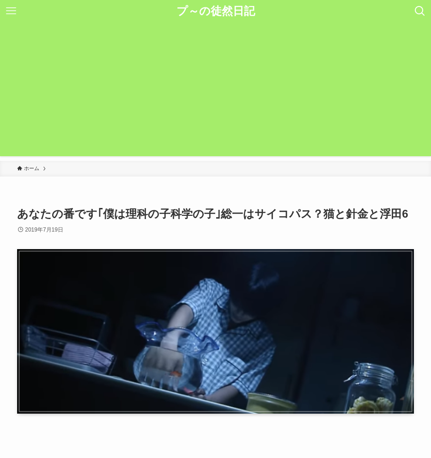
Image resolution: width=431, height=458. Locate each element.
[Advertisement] (215, 91)
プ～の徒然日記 (215, 11)
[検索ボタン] (420, 11)
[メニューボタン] (11, 11)
